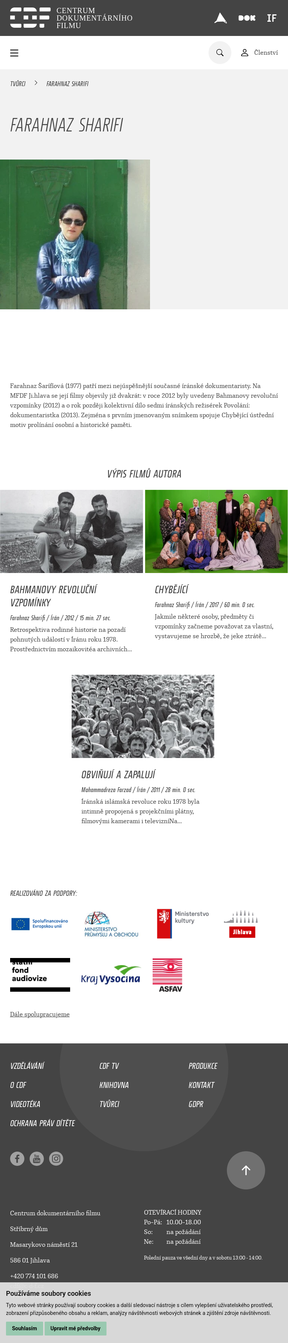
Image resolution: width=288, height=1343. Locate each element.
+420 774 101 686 (34, 1276)
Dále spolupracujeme (40, 1014)
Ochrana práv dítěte (42, 1121)
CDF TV (108, 1064)
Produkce (203, 1064)
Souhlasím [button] (24, 1328)
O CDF (18, 1083)
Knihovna (114, 1083)
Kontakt (201, 1083)
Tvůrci (18, 82)
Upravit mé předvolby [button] (75, 1328)
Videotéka (25, 1102)
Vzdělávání (27, 1064)
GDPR (196, 1102)
